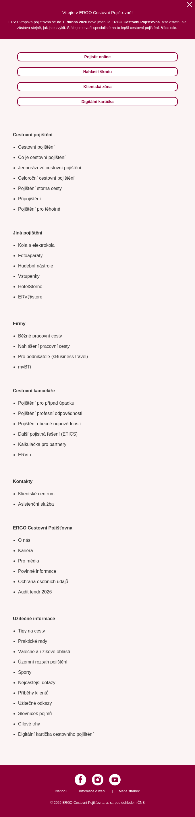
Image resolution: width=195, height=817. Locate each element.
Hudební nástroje (35, 265)
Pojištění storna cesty (40, 188)
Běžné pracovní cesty (40, 335)
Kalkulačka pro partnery (42, 444)
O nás (24, 540)
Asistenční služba (36, 504)
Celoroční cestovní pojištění (46, 178)
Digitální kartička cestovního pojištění (56, 734)
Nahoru (61, 791)
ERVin (24, 454)
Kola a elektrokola (36, 245)
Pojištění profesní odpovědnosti (50, 413)
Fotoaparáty (30, 255)
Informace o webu (92, 791)
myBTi (24, 366)
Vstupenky (29, 276)
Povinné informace (37, 571)
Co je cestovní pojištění (41, 157)
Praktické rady (32, 641)
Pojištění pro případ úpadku (46, 403)
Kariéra (25, 550)
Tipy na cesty (31, 630)
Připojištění (29, 198)
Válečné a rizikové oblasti (44, 651)
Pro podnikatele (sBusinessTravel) (53, 356)
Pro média (28, 560)
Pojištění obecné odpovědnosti (49, 423)
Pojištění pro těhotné (39, 209)
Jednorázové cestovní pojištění (49, 167)
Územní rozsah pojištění (42, 661)
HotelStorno (30, 286)
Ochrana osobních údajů (43, 581)
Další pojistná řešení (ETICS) (48, 434)
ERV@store (30, 296)
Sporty (24, 672)
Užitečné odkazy (35, 703)
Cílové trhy (29, 723)
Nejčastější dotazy (36, 682)
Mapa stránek (129, 791)
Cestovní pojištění (36, 147)
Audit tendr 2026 (35, 591)
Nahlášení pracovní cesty (44, 346)
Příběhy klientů (33, 692)
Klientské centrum (36, 493)
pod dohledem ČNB (130, 803)
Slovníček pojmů (35, 713)
